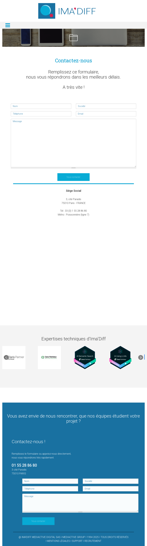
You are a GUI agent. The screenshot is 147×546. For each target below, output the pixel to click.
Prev (6, 357)
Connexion (115, 2)
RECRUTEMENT (93, 541)
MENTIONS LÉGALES (58, 541)
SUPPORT (77, 541)
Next (140, 357)
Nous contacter (73, 177)
